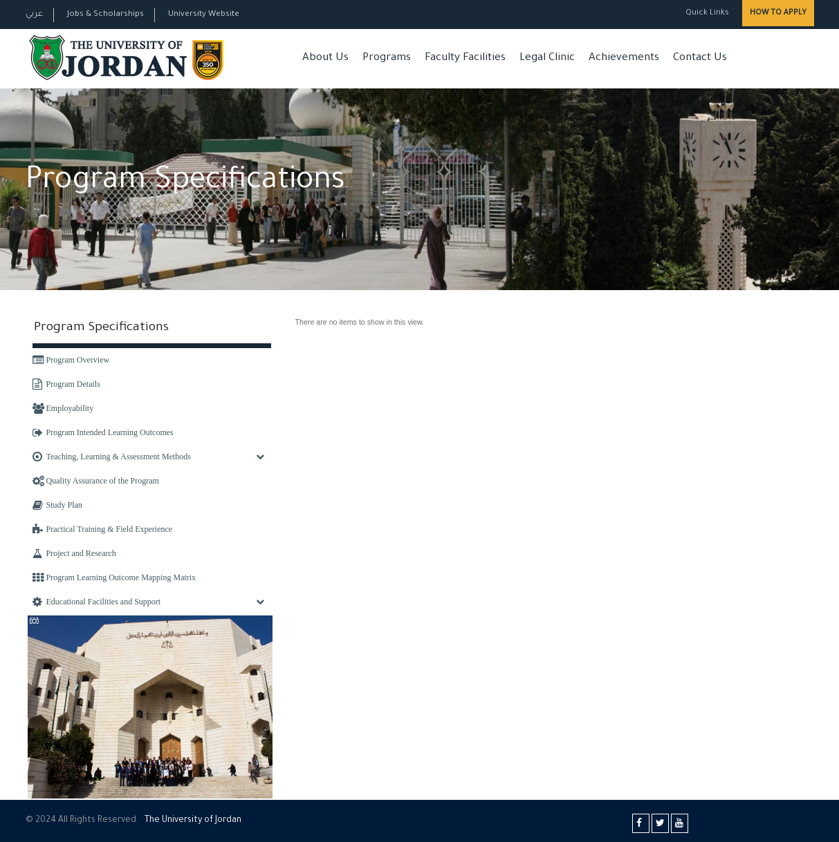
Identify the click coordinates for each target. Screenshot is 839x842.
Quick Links (706, 13)
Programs (386, 58)
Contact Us (700, 58)
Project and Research (74, 553)
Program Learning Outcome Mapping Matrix (114, 577)
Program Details (66, 384)
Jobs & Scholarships (105, 14)
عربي (34, 14)
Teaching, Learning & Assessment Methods (112, 456)
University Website (203, 14)
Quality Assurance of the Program (96, 481)
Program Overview (71, 360)
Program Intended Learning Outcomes (103, 432)
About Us (325, 58)
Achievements (624, 58)
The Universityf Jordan (193, 820)
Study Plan (57, 505)
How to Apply (778, 13)
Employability (63, 408)
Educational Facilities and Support (97, 601)
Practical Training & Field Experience (103, 529)
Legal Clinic (547, 58)
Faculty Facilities (465, 58)
